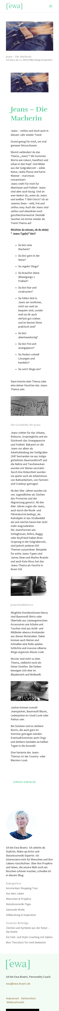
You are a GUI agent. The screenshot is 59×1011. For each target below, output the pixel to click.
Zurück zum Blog (24, 782)
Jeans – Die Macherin (18, 56)
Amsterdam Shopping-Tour (22, 888)
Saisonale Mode (15, 909)
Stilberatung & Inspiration (40, 60)
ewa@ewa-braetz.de (18, 983)
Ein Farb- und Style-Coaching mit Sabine (29, 937)
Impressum (12, 998)
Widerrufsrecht (15, 1002)
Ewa (12, 60)
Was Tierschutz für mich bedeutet (26, 942)
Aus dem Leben (15, 893)
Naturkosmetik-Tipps (18, 904)
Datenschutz (28, 998)
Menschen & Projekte (18, 899)
